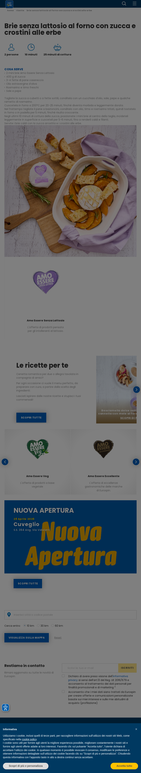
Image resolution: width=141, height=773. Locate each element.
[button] (136, 729)
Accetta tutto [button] (124, 765)
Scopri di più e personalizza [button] (26, 765)
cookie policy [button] (29, 739)
